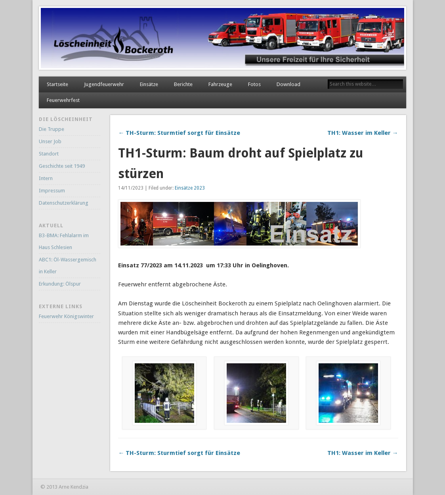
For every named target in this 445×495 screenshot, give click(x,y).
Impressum (52, 191)
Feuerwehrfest (63, 100)
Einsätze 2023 (190, 188)
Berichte (183, 84)
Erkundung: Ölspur (60, 284)
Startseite (57, 84)
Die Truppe (51, 129)
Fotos (254, 84)
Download (288, 84)
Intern (46, 178)
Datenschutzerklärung (63, 203)
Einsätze (149, 84)
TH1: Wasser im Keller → (362, 132)
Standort (49, 154)
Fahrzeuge (220, 84)
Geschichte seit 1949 (62, 166)
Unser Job (50, 141)
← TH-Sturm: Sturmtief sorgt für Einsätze (179, 132)
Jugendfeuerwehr (104, 84)
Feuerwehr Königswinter (66, 316)
